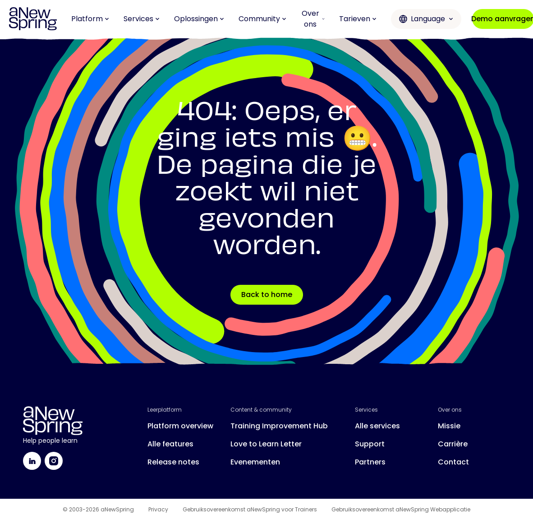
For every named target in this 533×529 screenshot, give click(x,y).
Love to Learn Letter (266, 444)
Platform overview (180, 426)
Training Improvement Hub (279, 426)
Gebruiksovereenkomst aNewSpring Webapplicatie (400, 509)
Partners (370, 462)
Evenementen (255, 462)
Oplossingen (199, 19)
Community (262, 19)
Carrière (453, 444)
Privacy (158, 509)
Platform (90, 19)
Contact (453, 462)
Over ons (313, 18)
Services (142, 19)
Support (370, 444)
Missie (449, 426)
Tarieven (358, 19)
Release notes (173, 462)
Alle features (170, 444)
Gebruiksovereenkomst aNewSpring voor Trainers (250, 509)
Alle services (377, 426)
